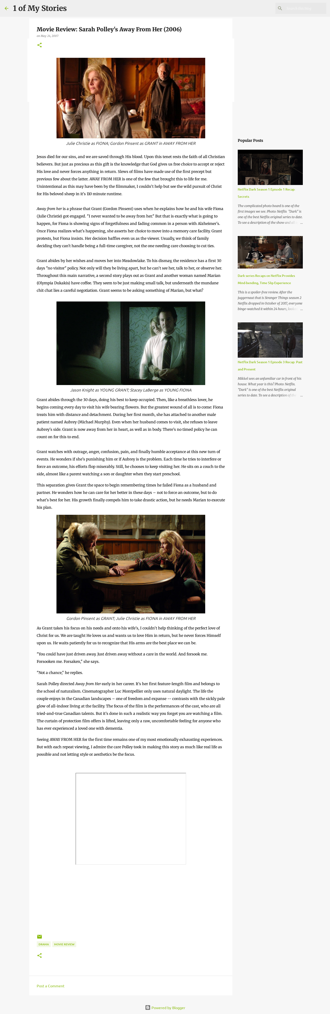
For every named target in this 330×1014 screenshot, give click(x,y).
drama (44, 944)
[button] (39, 45)
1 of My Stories (40, 8)
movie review (64, 944)
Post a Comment (50, 985)
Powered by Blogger (165, 1007)
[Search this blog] (301, 8)
